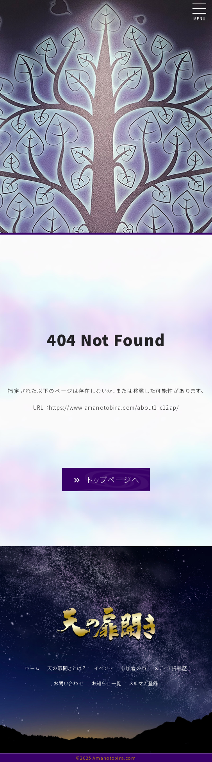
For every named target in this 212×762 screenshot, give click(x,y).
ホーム (32, 668)
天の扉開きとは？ (66, 668)
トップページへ (106, 479)
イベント (103, 668)
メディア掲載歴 (170, 668)
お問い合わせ (68, 683)
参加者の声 (133, 668)
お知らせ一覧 (106, 683)
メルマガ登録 (143, 683)
